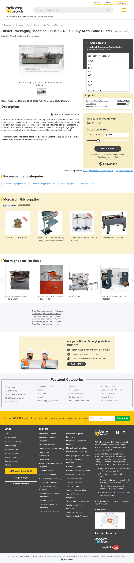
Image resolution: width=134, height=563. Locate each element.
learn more (76, 364)
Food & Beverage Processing (50, 478)
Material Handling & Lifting (76, 448)
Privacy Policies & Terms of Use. (55, 556)
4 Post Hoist (10, 387)
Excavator (41, 390)
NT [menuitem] (89, 78)
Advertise (122, 3)
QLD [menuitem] (90, 68)
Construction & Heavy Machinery (51, 449)
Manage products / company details (98, 170)
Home (7, 434)
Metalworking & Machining (76, 452)
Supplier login (21, 477)
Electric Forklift (11, 401)
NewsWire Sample (12, 453)
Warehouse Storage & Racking (77, 490)
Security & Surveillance (75, 475)
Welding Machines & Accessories (78, 501)
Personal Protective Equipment (78, 471)
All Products (6, 25)
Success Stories (11, 461)
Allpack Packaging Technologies (24, 36)
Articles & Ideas (11, 438)
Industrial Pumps (45, 500)
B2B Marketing (10, 445)
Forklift (40, 397)
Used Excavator (107, 393)
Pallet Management (73, 467)
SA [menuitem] (89, 71)
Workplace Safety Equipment (77, 516)
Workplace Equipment (74, 512)
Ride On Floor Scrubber (79, 400)
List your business (21, 471)
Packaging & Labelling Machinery (26, 25)
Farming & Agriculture (47, 475)
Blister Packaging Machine (51, 25)
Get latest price (121, 31)
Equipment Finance (45, 386)
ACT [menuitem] (90, 81)
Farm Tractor (42, 393)
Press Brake (74, 390)
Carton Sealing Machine (15, 394)
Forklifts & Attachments (48, 482)
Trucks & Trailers (72, 486)
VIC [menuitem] (90, 64)
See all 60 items (24, 205)
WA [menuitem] (89, 75)
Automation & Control (47, 434)
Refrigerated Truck (76, 397)
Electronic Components (48, 471)
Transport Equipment (74, 482)
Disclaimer (108, 159)
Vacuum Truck (107, 397)
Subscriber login (21, 483)
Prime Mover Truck (77, 393)
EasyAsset (121, 492)
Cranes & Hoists (45, 460)
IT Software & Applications (49, 512)
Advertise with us (11, 457)
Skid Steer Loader (108, 386)
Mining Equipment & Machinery (78, 456)
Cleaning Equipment (47, 445)
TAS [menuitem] (90, 85)
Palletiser (72, 386)
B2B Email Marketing (13, 449)
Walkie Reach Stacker (110, 400)
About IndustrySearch (13, 441)
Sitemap (8, 465)
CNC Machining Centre (14, 398)
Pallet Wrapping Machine (47, 400)
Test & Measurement (74, 478)
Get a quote (107, 148)
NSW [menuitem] (90, 61)
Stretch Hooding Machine (111, 390)
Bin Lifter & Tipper (12, 391)
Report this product (124, 170)
